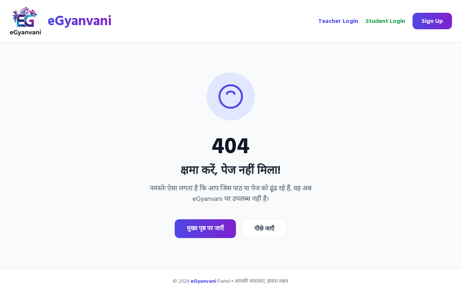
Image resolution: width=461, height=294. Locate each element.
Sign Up (432, 21)
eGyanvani (80, 21)
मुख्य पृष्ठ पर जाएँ (205, 228)
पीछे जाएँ (264, 229)
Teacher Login (338, 21)
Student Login (385, 21)
